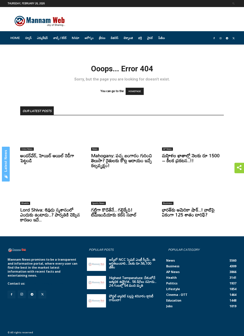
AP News (167, 149)
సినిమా (75, 38)
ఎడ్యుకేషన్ (42, 38)
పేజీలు (161, 38)
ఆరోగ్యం (89, 38)
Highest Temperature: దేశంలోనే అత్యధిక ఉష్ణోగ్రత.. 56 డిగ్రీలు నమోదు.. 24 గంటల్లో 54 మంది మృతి (132, 281)
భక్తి (140, 38)
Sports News (98, 203)
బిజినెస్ (114, 38)
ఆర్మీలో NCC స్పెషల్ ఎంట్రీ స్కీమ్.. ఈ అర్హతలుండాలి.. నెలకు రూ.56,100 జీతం (132, 263)
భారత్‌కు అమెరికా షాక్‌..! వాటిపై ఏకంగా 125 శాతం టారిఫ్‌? (188, 212)
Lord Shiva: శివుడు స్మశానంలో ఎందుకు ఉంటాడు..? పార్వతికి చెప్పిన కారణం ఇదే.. (50, 214)
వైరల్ (150, 38)
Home (15, 38)
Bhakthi (25, 203)
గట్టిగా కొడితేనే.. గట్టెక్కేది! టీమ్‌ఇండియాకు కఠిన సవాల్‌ (113, 212)
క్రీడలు (102, 38)
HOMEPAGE (134, 91)
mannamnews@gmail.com (46, 283)
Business (167, 203)
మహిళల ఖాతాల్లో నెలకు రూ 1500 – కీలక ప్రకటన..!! (191, 158)
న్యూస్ (28, 38)
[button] (233, 3)
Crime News (27, 149)
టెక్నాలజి (128, 38)
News (95, 149)
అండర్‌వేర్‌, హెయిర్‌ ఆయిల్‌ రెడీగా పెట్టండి (47, 158)
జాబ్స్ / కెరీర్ (60, 38)
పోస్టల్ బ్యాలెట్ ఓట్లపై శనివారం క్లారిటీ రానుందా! (131, 298)
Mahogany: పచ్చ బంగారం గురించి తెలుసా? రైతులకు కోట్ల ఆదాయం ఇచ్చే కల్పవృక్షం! (121, 160)
